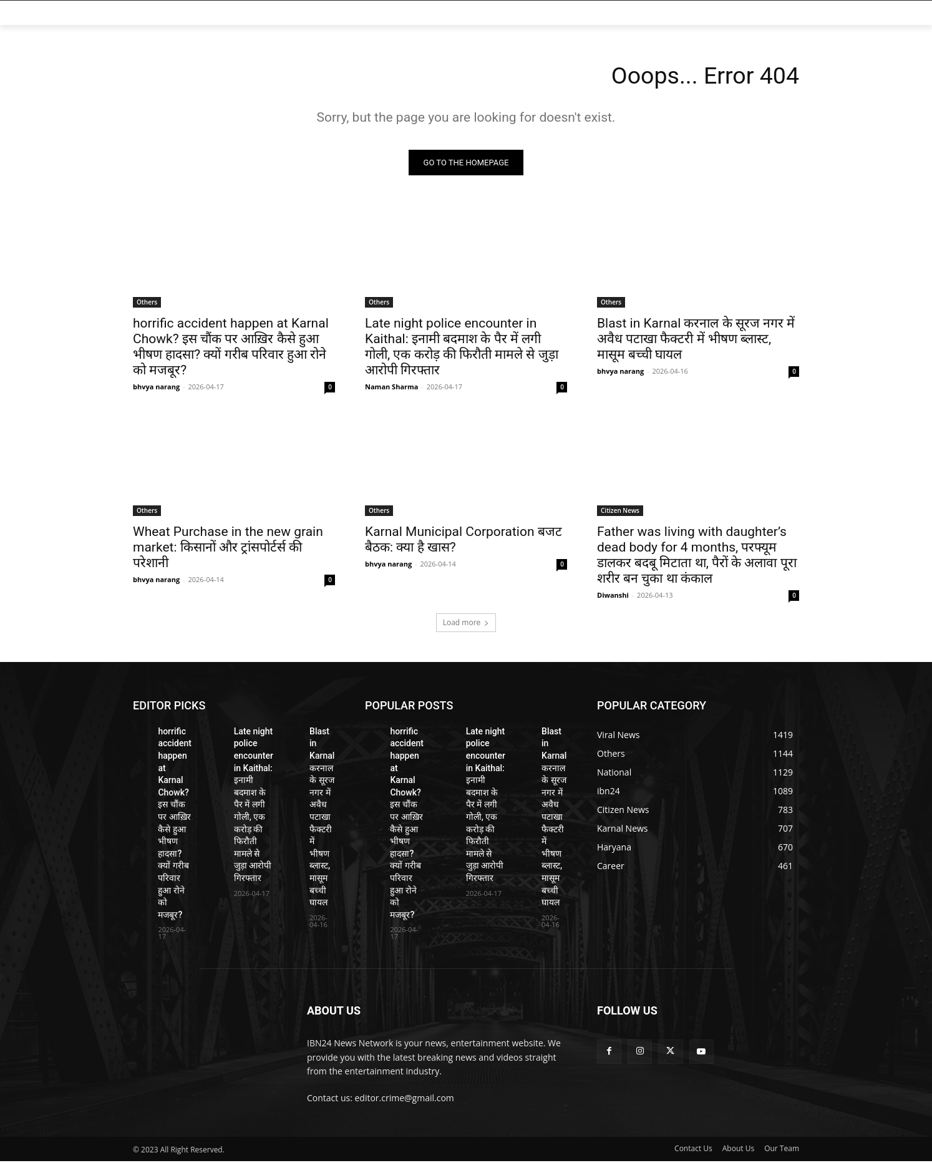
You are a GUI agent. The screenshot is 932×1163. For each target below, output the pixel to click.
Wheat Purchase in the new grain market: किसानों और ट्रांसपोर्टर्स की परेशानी (228, 549)
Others (147, 303)
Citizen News (620, 512)
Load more (466, 624)
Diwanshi (613, 596)
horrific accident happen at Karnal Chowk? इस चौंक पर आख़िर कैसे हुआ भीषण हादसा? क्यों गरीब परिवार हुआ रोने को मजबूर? (231, 348)
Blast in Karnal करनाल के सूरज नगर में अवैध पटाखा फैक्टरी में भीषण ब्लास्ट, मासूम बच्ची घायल (696, 341)
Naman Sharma (392, 388)
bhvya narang (156, 388)
